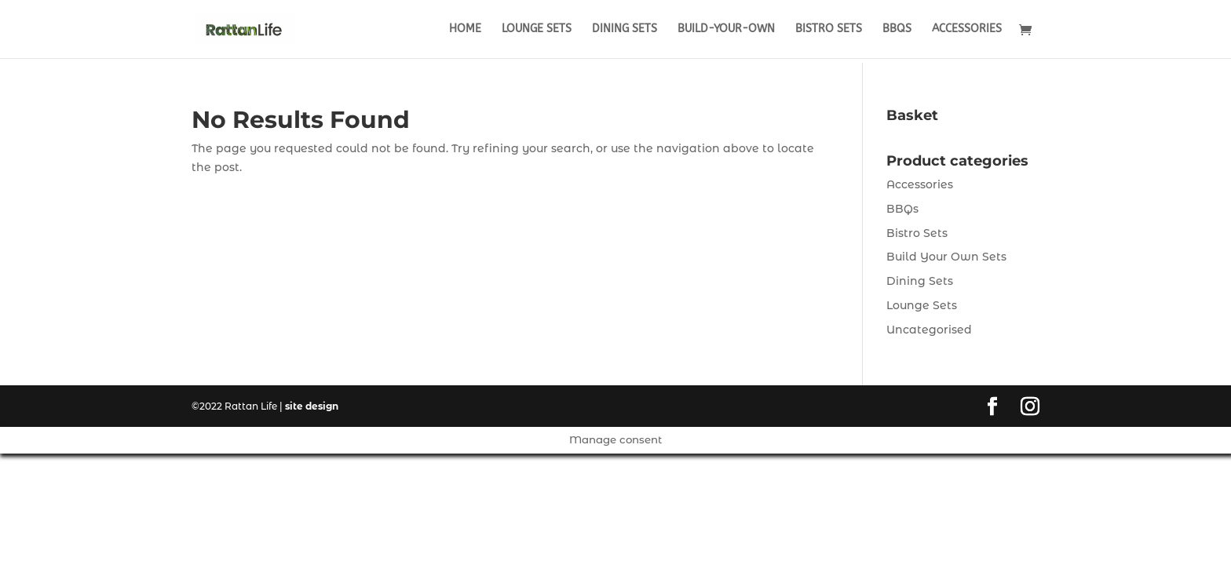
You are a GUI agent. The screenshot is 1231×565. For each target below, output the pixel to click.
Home (465, 29)
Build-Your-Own (726, 29)
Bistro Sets (828, 29)
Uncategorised (929, 330)
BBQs (896, 29)
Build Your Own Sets (946, 257)
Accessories (967, 29)
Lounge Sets (537, 29)
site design (311, 406)
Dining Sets (624, 29)
